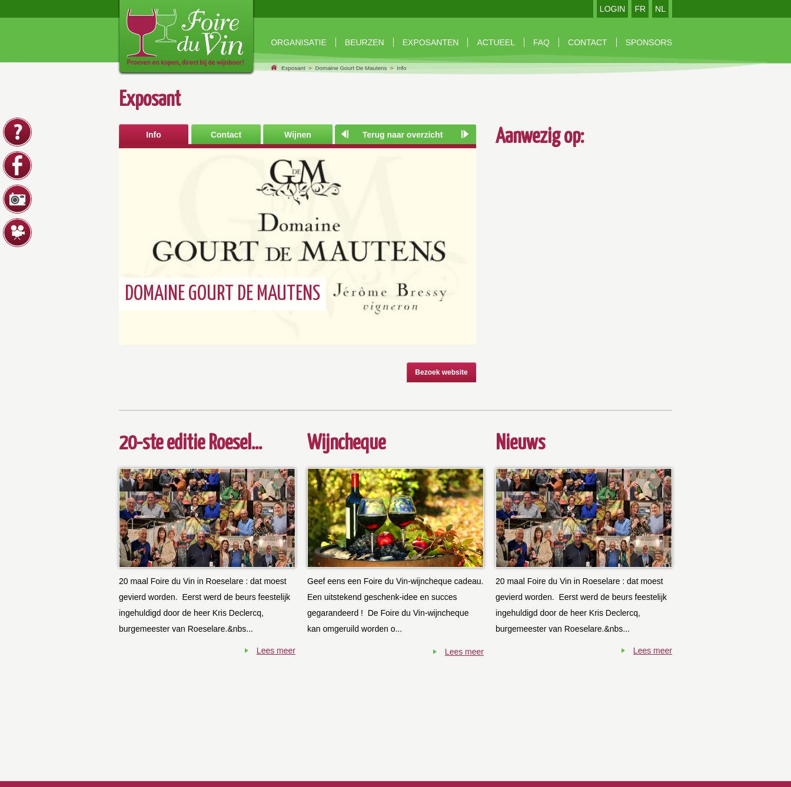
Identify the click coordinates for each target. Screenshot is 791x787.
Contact (226, 134)
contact (587, 42)
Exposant (293, 68)
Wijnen (297, 134)
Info (401, 68)
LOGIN (613, 9)
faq (541, 42)
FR (640, 9)
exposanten (431, 42)
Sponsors (649, 42)
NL (660, 9)
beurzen (364, 42)
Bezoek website (441, 372)
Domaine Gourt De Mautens (351, 68)
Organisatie (299, 42)
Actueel (496, 42)
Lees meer (276, 650)
